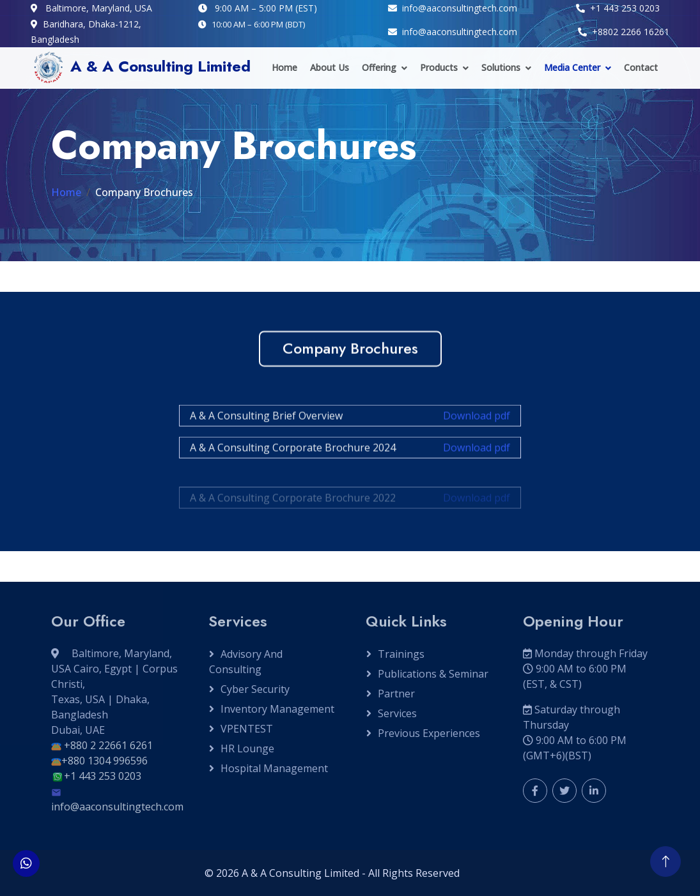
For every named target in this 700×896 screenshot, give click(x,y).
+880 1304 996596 (104, 761)
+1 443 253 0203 (102, 776)
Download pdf (476, 422)
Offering (379, 67)
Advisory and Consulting (246, 661)
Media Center (572, 67)
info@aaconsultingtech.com (117, 807)
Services (397, 713)
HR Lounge (247, 748)
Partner (396, 694)
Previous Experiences (429, 733)
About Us (329, 67)
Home (284, 67)
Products (439, 67)
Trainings (401, 654)
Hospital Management (274, 768)
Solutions (500, 67)
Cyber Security (255, 689)
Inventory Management (277, 709)
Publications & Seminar (433, 674)
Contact (641, 67)
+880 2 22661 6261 (108, 745)
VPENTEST (247, 729)
